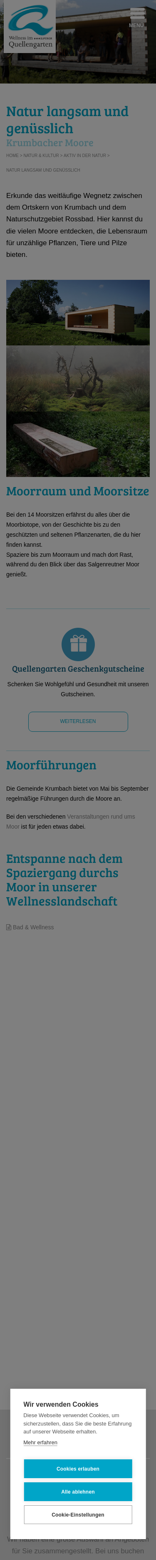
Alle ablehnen (78, 1492)
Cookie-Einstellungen (78, 1515)
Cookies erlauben (78, 1469)
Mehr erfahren (40, 1442)
